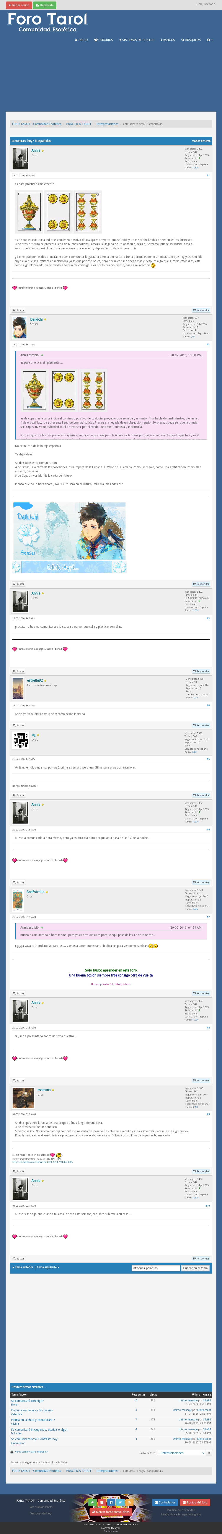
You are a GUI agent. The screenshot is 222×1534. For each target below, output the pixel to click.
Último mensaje (188, 1400)
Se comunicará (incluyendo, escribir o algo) (39, 1429)
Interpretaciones (107, 124)
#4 (208, 705)
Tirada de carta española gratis (181, 1514)
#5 (208, 759)
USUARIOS (103, 40)
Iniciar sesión (19, 5)
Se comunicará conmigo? (27, 1400)
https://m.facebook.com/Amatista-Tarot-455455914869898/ (42, 1162)
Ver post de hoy (40, 1513)
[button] (210, 39)
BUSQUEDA (191, 40)
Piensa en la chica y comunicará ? (33, 1420)
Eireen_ (15, 1404)
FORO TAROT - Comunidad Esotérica (36, 124)
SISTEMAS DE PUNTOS (136, 40)
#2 (208, 344)
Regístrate (45, 5)
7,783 (195, 1107)
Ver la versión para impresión (31, 1451)
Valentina (16, 1414)
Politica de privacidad (181, 1510)
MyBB (117, 1528)
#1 (208, 175)
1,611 (195, 697)
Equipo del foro (195, 1502)
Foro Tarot (89, 1524)
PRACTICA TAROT (78, 124)
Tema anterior (24, 1267)
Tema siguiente (47, 1267)
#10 (208, 1205)
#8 (208, 1027)
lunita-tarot (204, 1410)
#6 (208, 829)
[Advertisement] (111, 79)
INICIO (81, 40)
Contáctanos (165, 1502)
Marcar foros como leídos (110, 1512)
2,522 (192, 336)
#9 (208, 1114)
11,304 (195, 167)
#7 (208, 917)
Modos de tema (201, 141)
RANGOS (168, 40)
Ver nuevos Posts (40, 1507)
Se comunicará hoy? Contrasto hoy (34, 1439)
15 (135, 1400)
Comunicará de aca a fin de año (32, 1410)
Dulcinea (16, 1433)
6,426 (195, 909)
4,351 (194, 752)
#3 (208, 618)
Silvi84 (207, 1400)
